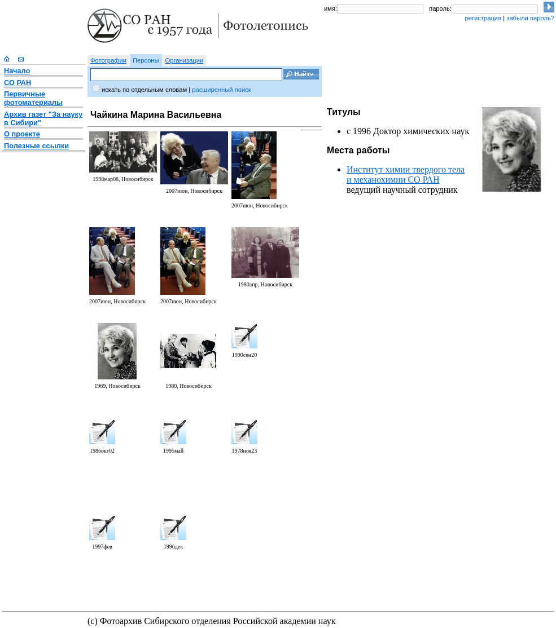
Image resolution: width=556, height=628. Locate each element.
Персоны (146, 60)
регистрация (483, 18)
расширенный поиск (221, 89)
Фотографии (108, 60)
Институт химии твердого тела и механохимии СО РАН (406, 174)
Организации (184, 60)
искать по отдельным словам (144, 89)
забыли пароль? (530, 18)
